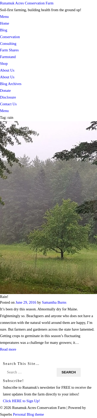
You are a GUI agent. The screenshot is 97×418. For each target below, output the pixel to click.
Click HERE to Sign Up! (21, 401)
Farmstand (8, 57)
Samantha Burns (54, 302)
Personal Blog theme (28, 414)
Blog (3, 30)
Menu (4, 17)
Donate (5, 90)
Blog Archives (10, 84)
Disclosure (8, 97)
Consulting (8, 43)
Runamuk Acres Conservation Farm (27, 3)
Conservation (10, 37)
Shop (4, 63)
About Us (7, 70)
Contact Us (8, 104)
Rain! (4, 296)
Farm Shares (9, 50)
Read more (8, 349)
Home (4, 23)
